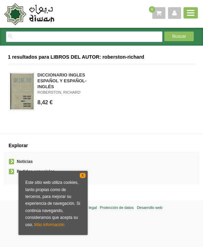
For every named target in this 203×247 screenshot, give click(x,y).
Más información (49, 224)
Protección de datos (117, 207)
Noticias (25, 161)
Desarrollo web (150, 207)
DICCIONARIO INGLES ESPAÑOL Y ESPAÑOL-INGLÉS (61, 80)
